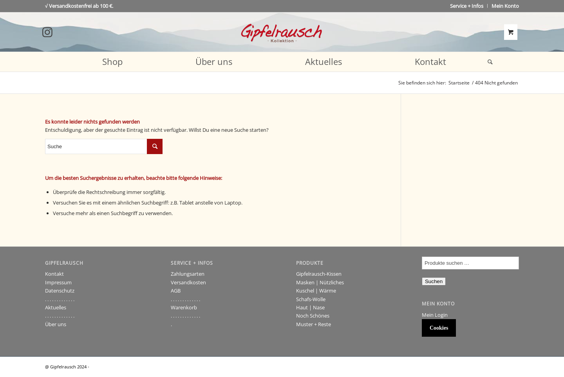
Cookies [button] (439, 328)
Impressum (58, 282)
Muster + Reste (313, 324)
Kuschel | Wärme (316, 290)
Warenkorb (184, 307)
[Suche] (488, 62)
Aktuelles (55, 307)
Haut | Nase (310, 307)
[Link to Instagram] (47, 32)
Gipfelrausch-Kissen (319, 273)
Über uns (55, 324)
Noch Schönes (312, 315)
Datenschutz (59, 290)
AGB (176, 290)
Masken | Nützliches (320, 282)
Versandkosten (188, 282)
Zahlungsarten (187, 273)
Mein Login (435, 314)
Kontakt (54, 273)
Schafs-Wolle (310, 299)
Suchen (434, 281)
